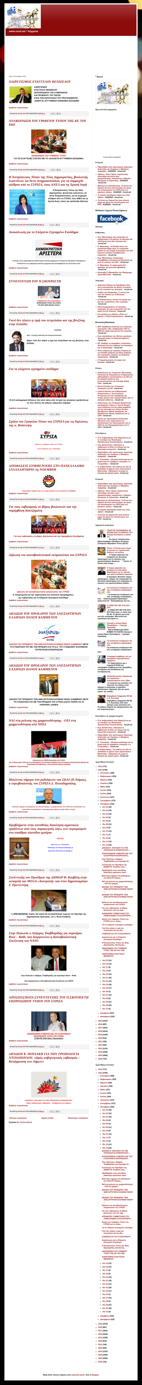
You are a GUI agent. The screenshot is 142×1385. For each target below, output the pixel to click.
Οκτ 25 (105, 991)
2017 (100, 1028)
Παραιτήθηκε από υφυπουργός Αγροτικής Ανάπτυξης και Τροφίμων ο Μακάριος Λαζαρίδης (115, 169)
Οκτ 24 (105, 988)
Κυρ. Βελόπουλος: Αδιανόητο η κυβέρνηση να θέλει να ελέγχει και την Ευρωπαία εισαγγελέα (113, 447)
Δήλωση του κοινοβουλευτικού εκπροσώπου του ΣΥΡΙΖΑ (48, 555)
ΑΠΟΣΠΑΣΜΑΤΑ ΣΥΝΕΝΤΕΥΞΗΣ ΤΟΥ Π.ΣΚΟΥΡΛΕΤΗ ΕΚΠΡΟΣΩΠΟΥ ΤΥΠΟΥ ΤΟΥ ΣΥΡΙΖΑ (49, 999)
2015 (100, 1021)
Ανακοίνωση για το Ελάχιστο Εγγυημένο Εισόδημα (43, 232)
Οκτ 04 (105, 817)
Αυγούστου (105, 797)
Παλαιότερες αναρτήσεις (78, 1118)
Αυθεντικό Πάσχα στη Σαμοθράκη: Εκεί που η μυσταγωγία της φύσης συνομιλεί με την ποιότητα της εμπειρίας (114, 287)
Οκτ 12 (105, 838)
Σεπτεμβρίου (105, 800)
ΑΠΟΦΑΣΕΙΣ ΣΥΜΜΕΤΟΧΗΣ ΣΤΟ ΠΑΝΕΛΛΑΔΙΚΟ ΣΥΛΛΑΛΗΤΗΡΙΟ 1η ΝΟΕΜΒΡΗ (46, 467)
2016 (100, 1024)
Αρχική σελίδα (47, 1118)
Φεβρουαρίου (106, 776)
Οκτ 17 (105, 967)
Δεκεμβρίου (105, 1016)
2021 (100, 1041)
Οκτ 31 (105, 1009)
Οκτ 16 (105, 964)
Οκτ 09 (105, 828)
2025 (100, 1055)
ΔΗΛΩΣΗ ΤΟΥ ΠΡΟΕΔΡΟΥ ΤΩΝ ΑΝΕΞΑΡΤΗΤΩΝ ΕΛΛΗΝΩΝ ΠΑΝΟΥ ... (117, 889)
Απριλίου (104, 783)
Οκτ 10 (105, 831)
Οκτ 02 (105, 810)
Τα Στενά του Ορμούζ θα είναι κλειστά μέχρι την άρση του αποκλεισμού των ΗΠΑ (113, 202)
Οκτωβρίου (105, 804)
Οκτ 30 (105, 1005)
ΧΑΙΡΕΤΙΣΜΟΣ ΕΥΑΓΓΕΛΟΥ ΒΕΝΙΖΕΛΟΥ (40, 81)
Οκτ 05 (105, 821)
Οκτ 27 (105, 995)
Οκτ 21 (105, 978)
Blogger (95, 1375)
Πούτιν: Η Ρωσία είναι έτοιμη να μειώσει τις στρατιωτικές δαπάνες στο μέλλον (119, 550)
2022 (100, 1045)
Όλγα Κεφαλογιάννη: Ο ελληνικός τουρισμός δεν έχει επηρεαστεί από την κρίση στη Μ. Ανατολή (114, 309)
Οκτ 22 (105, 981)
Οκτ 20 (105, 974)
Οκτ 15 (105, 960)
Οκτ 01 (105, 807)
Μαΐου (103, 787)
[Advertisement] (71, 52)
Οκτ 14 (105, 845)
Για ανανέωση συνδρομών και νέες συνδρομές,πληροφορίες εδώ (119, 590)
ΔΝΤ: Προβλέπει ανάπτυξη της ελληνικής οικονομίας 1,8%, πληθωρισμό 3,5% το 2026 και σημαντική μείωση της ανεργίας (115, 329)
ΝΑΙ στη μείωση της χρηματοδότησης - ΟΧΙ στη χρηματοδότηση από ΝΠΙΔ (42, 722)
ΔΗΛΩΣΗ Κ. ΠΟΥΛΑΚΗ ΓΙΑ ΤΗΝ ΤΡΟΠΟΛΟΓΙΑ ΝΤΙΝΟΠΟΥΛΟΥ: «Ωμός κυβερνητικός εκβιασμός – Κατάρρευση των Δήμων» (44, 1057)
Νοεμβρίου (105, 1013)
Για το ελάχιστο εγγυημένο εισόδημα (34, 369)
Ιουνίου (103, 790)
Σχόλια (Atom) (26, 1122)
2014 (100, 770)
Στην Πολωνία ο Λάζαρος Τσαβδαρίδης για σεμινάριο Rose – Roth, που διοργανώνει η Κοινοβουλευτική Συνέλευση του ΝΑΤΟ (45, 936)
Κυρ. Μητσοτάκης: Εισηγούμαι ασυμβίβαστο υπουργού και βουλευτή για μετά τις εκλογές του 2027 (115, 260)
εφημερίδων (117, 157)
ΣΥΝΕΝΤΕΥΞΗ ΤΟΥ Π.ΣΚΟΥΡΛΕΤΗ (35, 281)
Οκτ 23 (105, 984)
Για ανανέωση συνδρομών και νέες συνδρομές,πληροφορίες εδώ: (119, 643)
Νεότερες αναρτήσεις (18, 1118)
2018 (100, 1031)
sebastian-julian (78, 1375)
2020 (100, 1038)
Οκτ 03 (105, 814)
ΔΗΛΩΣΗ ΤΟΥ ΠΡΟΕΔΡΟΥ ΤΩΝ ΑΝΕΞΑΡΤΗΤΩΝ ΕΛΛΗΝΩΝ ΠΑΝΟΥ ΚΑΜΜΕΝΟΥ (45, 615)
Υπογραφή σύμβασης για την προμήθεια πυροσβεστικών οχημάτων (119, 658)
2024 (100, 1052)
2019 (100, 1035)
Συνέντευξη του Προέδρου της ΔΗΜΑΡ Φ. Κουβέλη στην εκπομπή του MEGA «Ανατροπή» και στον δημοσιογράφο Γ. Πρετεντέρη (48, 881)
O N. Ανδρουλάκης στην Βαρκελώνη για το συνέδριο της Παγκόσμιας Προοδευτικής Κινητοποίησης (114, 440)
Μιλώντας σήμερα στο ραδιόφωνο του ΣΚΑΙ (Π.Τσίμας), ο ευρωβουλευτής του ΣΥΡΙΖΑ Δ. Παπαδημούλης (48, 781)
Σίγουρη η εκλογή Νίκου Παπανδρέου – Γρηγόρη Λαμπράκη (117, 625)
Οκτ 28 (105, 998)
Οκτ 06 (105, 824)
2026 (100, 1059)
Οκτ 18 (105, 971)
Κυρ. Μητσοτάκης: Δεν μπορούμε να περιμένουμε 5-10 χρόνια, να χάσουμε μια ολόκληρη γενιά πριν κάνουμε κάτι (115, 239)
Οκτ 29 (105, 1002)
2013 (100, 766)
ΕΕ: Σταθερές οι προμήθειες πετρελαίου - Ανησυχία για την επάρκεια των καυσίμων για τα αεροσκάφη (115, 345)
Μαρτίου (104, 780)
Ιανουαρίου (105, 773)
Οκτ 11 (105, 835)
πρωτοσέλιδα (108, 157)
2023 (100, 1048)
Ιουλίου (103, 794)
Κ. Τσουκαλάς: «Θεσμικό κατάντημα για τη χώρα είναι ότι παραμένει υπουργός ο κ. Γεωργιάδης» (115, 462)
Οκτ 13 (105, 841)
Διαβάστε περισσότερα (18, 108)
